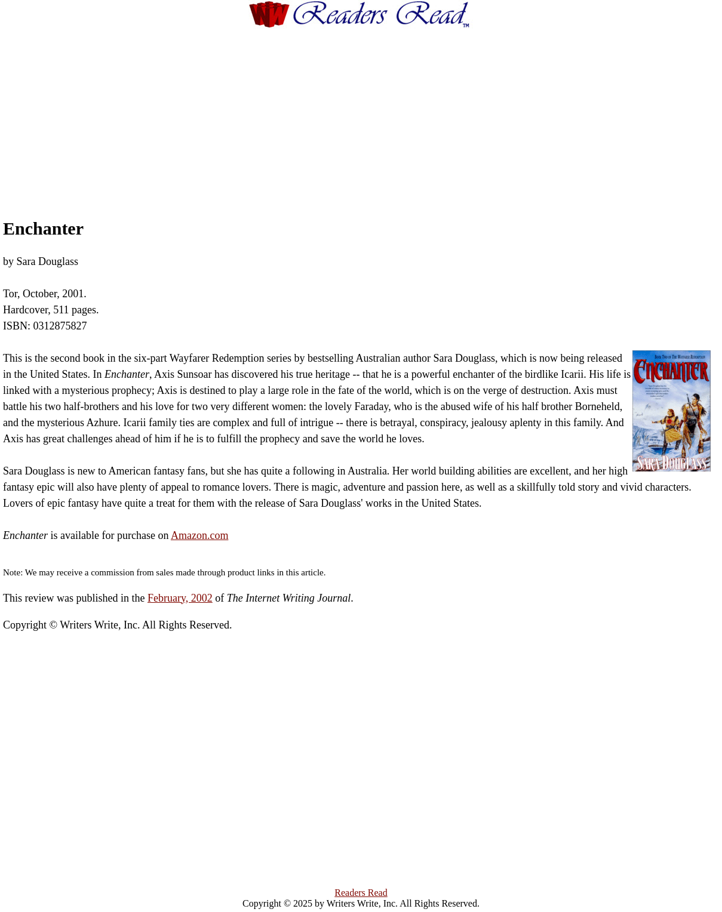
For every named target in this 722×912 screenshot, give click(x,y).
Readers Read (360, 893)
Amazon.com (199, 535)
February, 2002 (180, 598)
